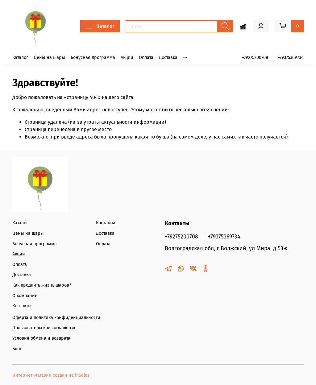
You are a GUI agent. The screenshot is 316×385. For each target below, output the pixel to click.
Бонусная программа (93, 57)
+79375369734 (291, 57)
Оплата (146, 57)
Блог (17, 348)
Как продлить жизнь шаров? (41, 285)
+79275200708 (255, 57)
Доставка (168, 57)
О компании (25, 295)
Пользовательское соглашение (44, 327)
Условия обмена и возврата (41, 338)
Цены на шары (49, 57)
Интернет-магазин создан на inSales (50, 375)
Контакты (21, 305)
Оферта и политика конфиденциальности (56, 317)
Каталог (99, 26)
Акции (127, 57)
